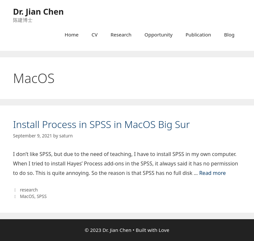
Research (121, 34)
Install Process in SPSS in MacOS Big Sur (101, 124)
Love (164, 230)
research (29, 190)
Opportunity (158, 34)
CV (94, 34)
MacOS (27, 196)
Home (72, 34)
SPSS (42, 196)
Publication (198, 34)
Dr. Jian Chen (38, 11)
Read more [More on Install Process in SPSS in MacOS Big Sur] (212, 173)
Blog (229, 34)
